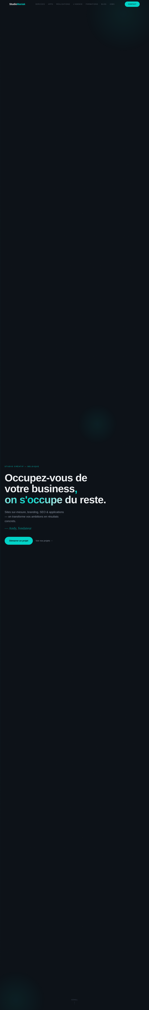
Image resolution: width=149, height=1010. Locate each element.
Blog (104, 4)
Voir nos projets (44, 540)
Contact (132, 4)
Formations (92, 4)
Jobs (112, 4)
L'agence (78, 4)
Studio (17, 4)
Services (40, 4)
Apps (50, 4)
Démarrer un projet (18, 541)
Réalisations (63, 4)
